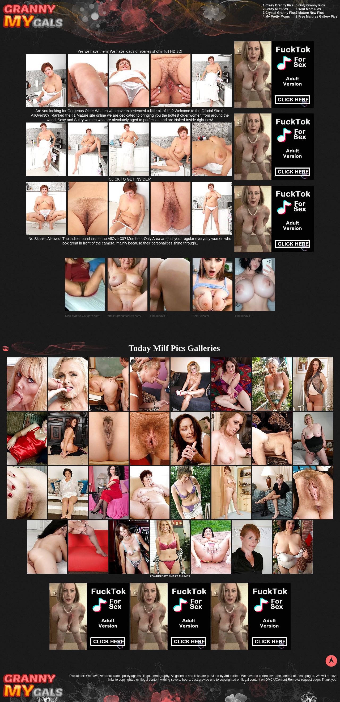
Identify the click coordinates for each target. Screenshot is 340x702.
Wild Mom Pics (309, 9)
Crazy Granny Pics (279, 5)
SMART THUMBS (179, 576)
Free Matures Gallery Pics (317, 16)
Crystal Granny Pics (280, 13)
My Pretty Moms (277, 16)
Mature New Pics (311, 13)
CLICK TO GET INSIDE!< (130, 179)
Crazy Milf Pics (276, 9)
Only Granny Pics (311, 5)
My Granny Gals (33, 16)
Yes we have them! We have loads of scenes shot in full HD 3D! (130, 51)
